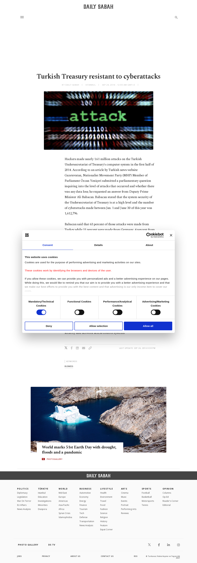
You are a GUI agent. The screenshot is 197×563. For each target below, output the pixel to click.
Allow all (148, 326)
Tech (82, 513)
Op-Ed (166, 496)
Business (86, 488)
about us (75, 556)
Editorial (167, 505)
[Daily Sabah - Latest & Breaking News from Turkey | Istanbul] (98, 6)
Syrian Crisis (64, 513)
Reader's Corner (170, 501)
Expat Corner (106, 529)
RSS (135, 556)
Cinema (124, 492)
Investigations (44, 501)
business (69, 366)
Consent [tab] (48, 244)
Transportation (87, 521)
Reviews (125, 513)
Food (102, 505)
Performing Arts (128, 509)
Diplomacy (22, 492)
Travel (103, 501)
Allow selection (98, 326)
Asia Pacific (64, 505)
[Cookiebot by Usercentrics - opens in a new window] (149, 235)
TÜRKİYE (43, 488)
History (103, 521)
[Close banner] (171, 235)
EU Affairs (21, 505)
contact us (107, 556)
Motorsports (148, 501)
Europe (62, 496)
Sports (146, 488)
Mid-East (63, 492)
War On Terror (24, 501)
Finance (83, 505)
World (63, 488)
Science (103, 513)
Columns (167, 492)
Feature (103, 525)
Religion (104, 517)
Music (123, 496)
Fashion (104, 509)
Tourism (83, 509)
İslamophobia (65, 517)
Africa (61, 509)
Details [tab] (98, 244)
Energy (83, 501)
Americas (63, 501)
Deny (49, 326)
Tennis (145, 505)
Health (103, 492)
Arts (124, 488)
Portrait (124, 505)
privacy (46, 556)
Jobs (19, 556)
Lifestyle (106, 488)
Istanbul (42, 492)
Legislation (22, 496)
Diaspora (42, 509)
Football (146, 492)
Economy (84, 496)
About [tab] (149, 244)
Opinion (168, 488)
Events (124, 501)
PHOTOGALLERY (54, 459)
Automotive (85, 492)
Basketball (147, 496)
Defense (83, 517)
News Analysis (24, 509)
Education (42, 496)
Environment (106, 496)
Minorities (42, 505)
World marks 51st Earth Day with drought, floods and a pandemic (72, 450)
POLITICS (23, 488)
